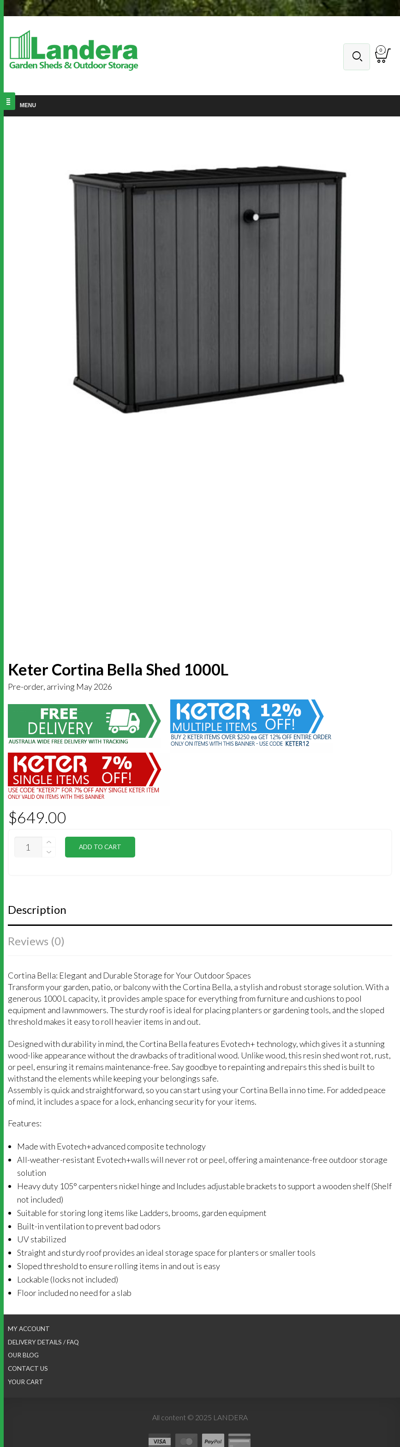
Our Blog (23, 1355)
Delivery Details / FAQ (43, 1342)
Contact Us (28, 1368)
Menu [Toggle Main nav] (22, 105)
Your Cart (25, 1382)
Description (37, 909)
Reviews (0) (36, 941)
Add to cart (100, 847)
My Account (29, 1328)
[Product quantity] (28, 847)
